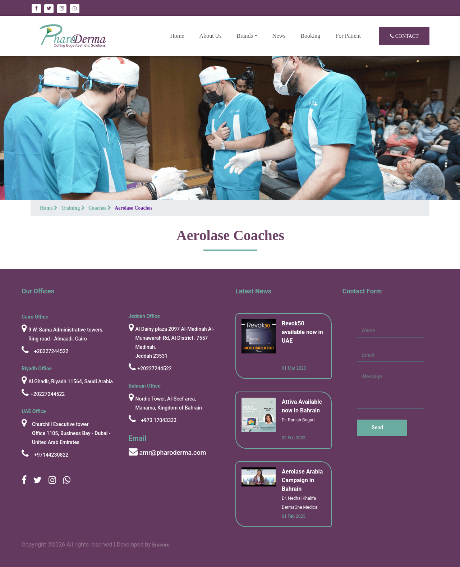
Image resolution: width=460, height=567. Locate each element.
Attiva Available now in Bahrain (302, 406)
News (278, 36)
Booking (310, 36)
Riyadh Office (37, 368)
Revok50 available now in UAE (302, 332)
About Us (210, 36)
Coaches (99, 208)
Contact (404, 36)
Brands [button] (244, 36)
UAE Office (34, 411)
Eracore (161, 546)
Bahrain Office (145, 386)
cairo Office (35, 317)
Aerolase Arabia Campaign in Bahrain (302, 480)
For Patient (348, 36)
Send (377, 427)
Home (180, 35)
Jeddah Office (144, 316)
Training (72, 208)
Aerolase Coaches (133, 208)
